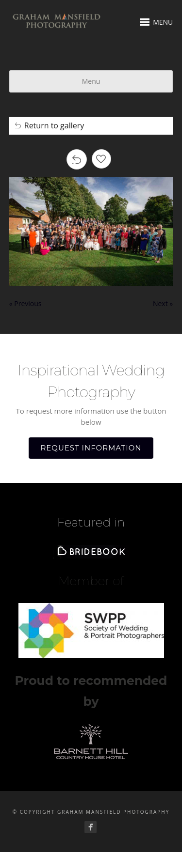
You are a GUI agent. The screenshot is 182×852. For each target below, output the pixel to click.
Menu (91, 81)
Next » (163, 303)
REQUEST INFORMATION (91, 447)
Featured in (91, 522)
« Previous (25, 303)
